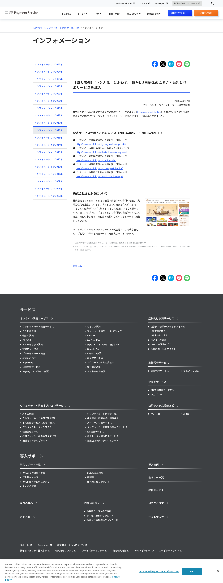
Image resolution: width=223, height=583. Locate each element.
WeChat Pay (93, 340)
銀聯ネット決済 (30, 349)
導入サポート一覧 (30, 464)
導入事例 (153, 464)
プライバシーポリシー (93, 550)
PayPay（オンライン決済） (36, 371)
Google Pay (93, 349)
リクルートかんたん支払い (100, 362)
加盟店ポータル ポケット (35, 440)
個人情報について (64, 550)
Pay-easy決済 (94, 353)
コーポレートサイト (123, 3)
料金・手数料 (115, 13)
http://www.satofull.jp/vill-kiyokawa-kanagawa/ (101, 152)
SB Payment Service (21, 13)
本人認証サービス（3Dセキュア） (39, 422)
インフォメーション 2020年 (48, 100)
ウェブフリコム (191, 370)
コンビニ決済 (29, 331)
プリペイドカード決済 (33, 353)
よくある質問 (29, 486)
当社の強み (66, 13)
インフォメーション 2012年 (48, 159)
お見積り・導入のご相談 (99, 511)
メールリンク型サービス (99, 422)
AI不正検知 (28, 413)
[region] (111, 571)
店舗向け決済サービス (161, 318)
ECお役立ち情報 (95, 472)
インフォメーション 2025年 (48, 64)
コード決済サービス (161, 344)
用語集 (90, 477)
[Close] (217, 570)
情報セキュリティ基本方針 (33, 550)
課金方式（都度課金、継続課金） (104, 418)
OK (191, 571)
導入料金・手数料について (35, 481)
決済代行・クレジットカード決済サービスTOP (56, 27)
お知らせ (25, 517)
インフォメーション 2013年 (48, 152)
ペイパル (26, 340)
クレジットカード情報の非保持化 (39, 418)
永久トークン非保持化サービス (103, 436)
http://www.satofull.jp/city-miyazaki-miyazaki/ (101, 144)
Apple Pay (27, 362)
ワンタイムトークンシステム (37, 427)
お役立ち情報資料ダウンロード (102, 520)
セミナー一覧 (156, 477)
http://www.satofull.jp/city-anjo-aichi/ (96, 160)
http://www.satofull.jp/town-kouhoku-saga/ (99, 176)
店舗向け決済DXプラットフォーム (168, 326)
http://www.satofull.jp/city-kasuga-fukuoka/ (99, 168)
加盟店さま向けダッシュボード (103, 440)
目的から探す (156, 503)
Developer (160, 3)
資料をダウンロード (180, 13)
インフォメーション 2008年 (48, 188)
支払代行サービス (160, 370)
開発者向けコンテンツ (98, 481)
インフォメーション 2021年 (48, 93)
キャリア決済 (94, 326)
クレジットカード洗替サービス (103, 413)
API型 (186, 413)
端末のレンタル (160, 335)
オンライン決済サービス (34, 318)
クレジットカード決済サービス (38, 326)
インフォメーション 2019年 (48, 108)
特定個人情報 (119, 550)
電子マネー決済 (95, 357)
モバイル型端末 (159, 339)
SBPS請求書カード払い (163, 389)
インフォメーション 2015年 (48, 137)
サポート (143, 3)
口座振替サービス (31, 366)
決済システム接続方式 (161, 405)
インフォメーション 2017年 (48, 122)
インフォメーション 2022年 (48, 86)
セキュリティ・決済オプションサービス (43, 405)
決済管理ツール (30, 431)
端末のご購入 (159, 331)
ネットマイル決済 (96, 371)
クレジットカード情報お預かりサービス (107, 427)
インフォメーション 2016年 (48, 130)
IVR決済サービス (95, 431)
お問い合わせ (206, 14)
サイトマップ (156, 517)
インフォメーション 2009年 (48, 181)
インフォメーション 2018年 (48, 115)
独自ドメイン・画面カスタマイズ (39, 436)
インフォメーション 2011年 (48, 166)
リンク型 (155, 413)
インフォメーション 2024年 (48, 71)
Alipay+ (91, 335)
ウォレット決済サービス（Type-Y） (105, 331)
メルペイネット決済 (32, 344)
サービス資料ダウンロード (100, 515)
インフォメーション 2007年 (48, 195)
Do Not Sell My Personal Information (159, 571)
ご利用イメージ (30, 477)
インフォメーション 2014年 (48, 144)
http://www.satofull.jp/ (149, 112)
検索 (211, 3)
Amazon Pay (29, 357)
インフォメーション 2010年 (48, 173)
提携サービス (156, 490)
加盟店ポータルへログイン (185, 3)
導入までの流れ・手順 (33, 472)
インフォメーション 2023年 (48, 79)
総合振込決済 (94, 366)
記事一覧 (77, 266)
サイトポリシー (142, 550)
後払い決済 (28, 335)
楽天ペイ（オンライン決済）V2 (103, 344)
